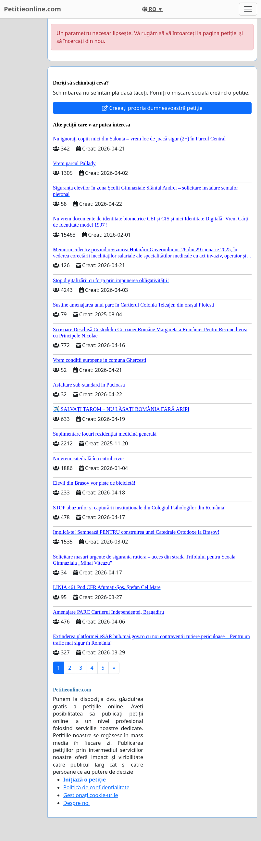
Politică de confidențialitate (96, 787)
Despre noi (76, 803)
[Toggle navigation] (248, 9)
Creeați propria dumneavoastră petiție (152, 108)
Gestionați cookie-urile (90, 795)
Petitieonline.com (32, 9)
